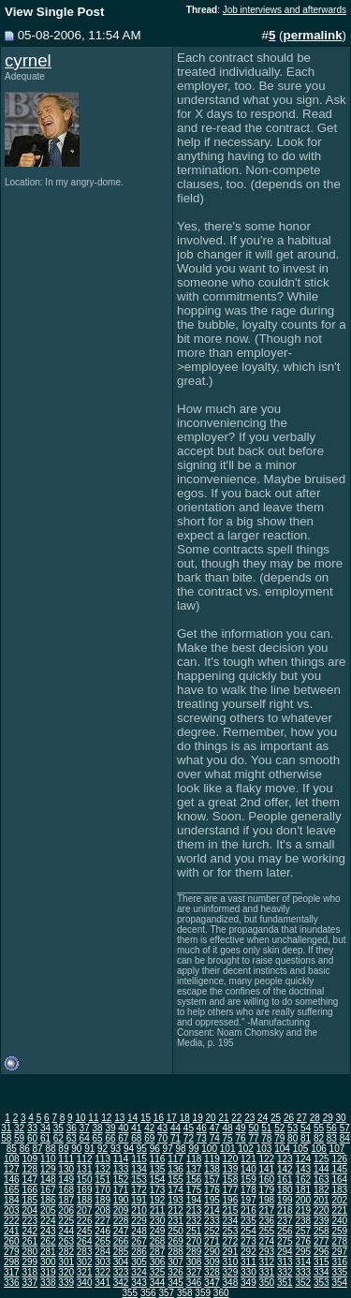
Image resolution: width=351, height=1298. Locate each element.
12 (106, 1118)
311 (248, 1262)
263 (66, 1241)
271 (212, 1241)
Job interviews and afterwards (284, 10)
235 (248, 1221)
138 (212, 1169)
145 (339, 1169)
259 (339, 1231)
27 (302, 1118)
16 (159, 1118)
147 (29, 1179)
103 (264, 1148)
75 (228, 1138)
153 (139, 1179)
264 (85, 1241)
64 (85, 1138)
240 (339, 1221)
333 (303, 1272)
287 (158, 1251)
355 (130, 1293)
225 (66, 1221)
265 (102, 1241)
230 (158, 1221)
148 (48, 1179)
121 (248, 1159)
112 (85, 1159)
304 (121, 1262)
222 (12, 1221)
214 (212, 1210)
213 (194, 1210)
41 (136, 1128)
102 (246, 1148)
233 (212, 1221)
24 (262, 1118)
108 (12, 1159)
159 (248, 1179)
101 (228, 1148)
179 (267, 1190)
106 (319, 1148)
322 (102, 1272)
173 (158, 1190)
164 (339, 1179)
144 (321, 1169)
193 (175, 1200)
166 (29, 1190)
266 (121, 1241)
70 (162, 1138)
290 (212, 1251)
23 (249, 1118)
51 (266, 1128)
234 (231, 1221)
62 (58, 1138)
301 (66, 1262)
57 (345, 1128)
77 (253, 1138)
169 (85, 1190)
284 (102, 1251)
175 (194, 1190)
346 (194, 1282)
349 (248, 1282)
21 (223, 1118)
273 (248, 1241)
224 (48, 1221)
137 (194, 1169)
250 (175, 1231)
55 (319, 1128)
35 (58, 1128)
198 (267, 1200)
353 (321, 1282)
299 (29, 1262)
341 (102, 1282)
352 (303, 1282)
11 (93, 1118)
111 (66, 1159)
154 (158, 1179)
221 (339, 1210)
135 (158, 1169)
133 (121, 1169)
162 (303, 1179)
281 (48, 1251)
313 (285, 1262)
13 (119, 1118)
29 (328, 1118)
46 (202, 1128)
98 (181, 1148)
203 (12, 1210)
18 (185, 1118)
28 (315, 1118)
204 (29, 1210)
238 (303, 1221)
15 (145, 1118)
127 (12, 1169)
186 (48, 1200)
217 (267, 1210)
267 (139, 1241)
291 (231, 1251)
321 (85, 1272)
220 (321, 1210)
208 (102, 1210)
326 (175, 1272)
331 (267, 1272)
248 (139, 1231)
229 (139, 1221)
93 (115, 1148)
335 (339, 1272)
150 (85, 1179)
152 (121, 1179)
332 (285, 1272)
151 (102, 1179)
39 (110, 1128)
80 (292, 1138)
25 (276, 1118)
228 (121, 1221)
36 (71, 1128)
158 (231, 1179)
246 (102, 1231)
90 (76, 1148)
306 (158, 1262)
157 (212, 1179)
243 (48, 1231)
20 (210, 1118)
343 (139, 1282)
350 (267, 1282)
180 (285, 1190)
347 (212, 1282)
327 (194, 1272)
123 (285, 1159)
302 (85, 1262)
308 (194, 1262)
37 (85, 1128)
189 (102, 1200)
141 (267, 1169)
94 (129, 1148)
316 (339, 1262)
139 (231, 1169)
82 (319, 1138)
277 (321, 1241)
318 (29, 1272)
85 (12, 1148)
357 (166, 1293)
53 (292, 1128)
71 (175, 1138)
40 (123, 1128)
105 (301, 1148)
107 (337, 1148)
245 (85, 1231)
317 (12, 1272)
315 (321, 1262)
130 (66, 1169)
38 (98, 1128)
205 (48, 1210)
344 (158, 1282)
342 (121, 1282)
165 (12, 1190)
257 (303, 1231)
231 (175, 1221)
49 (240, 1128)
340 (85, 1282)
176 (212, 1190)
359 (203, 1293)
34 (45, 1128)
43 (162, 1128)
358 (185, 1293)
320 (66, 1272)
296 (321, 1251)
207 (85, 1210)
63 (71, 1138)
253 (231, 1231)
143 (303, 1169)
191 (139, 1200)
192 (158, 1200)
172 (139, 1190)
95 (142, 1148)
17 (172, 1118)
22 (236, 1118)
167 (48, 1190)
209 (121, 1210)
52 (279, 1128)
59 (19, 1138)
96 (155, 1148)
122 (267, 1159)
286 (139, 1251)
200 (303, 1200)
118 (194, 1159)
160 (267, 1179)
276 (303, 1241)
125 (321, 1159)
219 (303, 1210)
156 (194, 1179)
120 (231, 1159)
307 (175, 1262)
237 (285, 1221)
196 (231, 1200)
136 (175, 1169)
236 (267, 1221)
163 (321, 1179)
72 (188, 1138)
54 (305, 1128)
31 (6, 1128)
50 (253, 1128)
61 (45, 1138)
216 (248, 1210)
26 (289, 1118)
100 (209, 1148)
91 (89, 1148)
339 (66, 1282)
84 (345, 1138)
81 (305, 1138)
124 (303, 1159)
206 (66, 1210)
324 (139, 1272)
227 (102, 1221)
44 (175, 1128)
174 (175, 1190)
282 (66, 1251)
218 (285, 1210)
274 (267, 1241)
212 (175, 1210)
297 (339, 1251)
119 (212, 1159)
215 (231, 1210)
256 (285, 1231)
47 (215, 1128)
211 (158, 1210)
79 (279, 1138)
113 (102, 1159)
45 (188, 1128)
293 (267, 1251)
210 (139, 1210)
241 (12, 1231)
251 (194, 1231)
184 (12, 1200)
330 (248, 1272)
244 (66, 1231)
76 (240, 1138)
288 (175, 1251)
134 (139, 1169)
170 (102, 1190)
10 (80, 1118)
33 (32, 1128)
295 (303, 1251)
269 (175, 1241)
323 (121, 1272)
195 (212, 1200)
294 (285, 1251)
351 (285, 1282)
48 (228, 1128)
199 (285, 1200)
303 (102, 1262)
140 (248, 1169)
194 (194, 1200)
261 (29, 1241)
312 (267, 1262)
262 (48, 1241)
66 (110, 1138)
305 (139, 1262)
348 (231, 1282)
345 (175, 1282)
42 (149, 1128)
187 (66, 1200)
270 (194, 1241)
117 (175, 1159)
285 (121, 1251)
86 (25, 1148)
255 (267, 1231)
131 (85, 1169)
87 (38, 1148)
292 (248, 1251)
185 (29, 1200)
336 (12, 1282)
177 (231, 1190)
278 (339, 1241)
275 (285, 1241)
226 (85, 1221)
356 (148, 1293)
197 (248, 1200)
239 (321, 1221)
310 (231, 1262)
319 (48, 1272)
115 (139, 1159)
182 (321, 1190)
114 (121, 1159)
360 (221, 1293)
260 (12, 1241)
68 (136, 1138)
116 (158, 1159)
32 (19, 1128)
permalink (313, 35)
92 (102, 1148)
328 (212, 1272)
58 (6, 1138)
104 (282, 1148)
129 (48, 1169)
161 (285, 1179)
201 (321, 1200)
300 (48, 1262)
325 (158, 1272)
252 (212, 1231)
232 (194, 1221)
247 (121, 1231)
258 (321, 1231)
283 (85, 1251)
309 (212, 1262)
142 (285, 1169)
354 (339, 1282)
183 (339, 1190)
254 (248, 1231)
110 (48, 1159)
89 (63, 1148)
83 (332, 1138)
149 (66, 1179)
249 (158, 1231)
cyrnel (28, 60)
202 (339, 1200)
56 (332, 1128)
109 (29, 1159)
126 (339, 1159)
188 (85, 1200)
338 (48, 1282)
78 (266, 1138)
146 (12, 1179)
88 (50, 1148)
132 (102, 1169)
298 (12, 1262)
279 (12, 1251)
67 (123, 1138)
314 (303, 1262)
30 (341, 1118)
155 (175, 1179)
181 (303, 1190)
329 (231, 1272)
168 (66, 1190)
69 (149, 1138)
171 (121, 1190)
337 (29, 1282)
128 (29, 1169)
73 (202, 1138)
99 (193, 1148)
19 (198, 1118)
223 (29, 1221)
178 (248, 1190)
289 (194, 1251)
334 (321, 1272)
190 (121, 1200)
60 (32, 1138)
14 (132, 1118)
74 (215, 1138)
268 (158, 1241)
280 (29, 1251)
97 (168, 1148)
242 (29, 1231)
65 (98, 1138)
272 (231, 1241)
